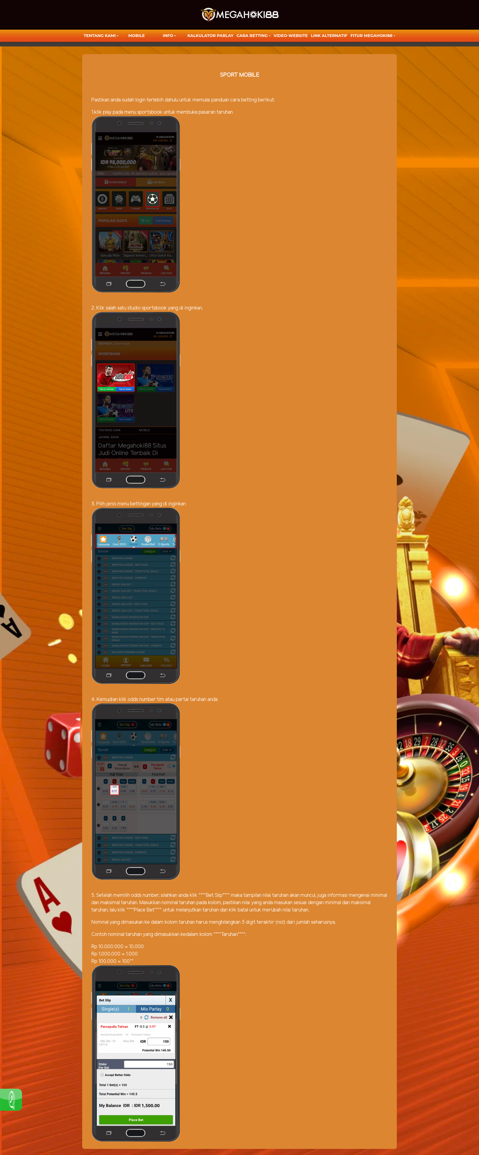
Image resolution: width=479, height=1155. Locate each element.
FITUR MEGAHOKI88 (371, 35)
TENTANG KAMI (100, 35)
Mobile (136, 35)
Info (168, 35)
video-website (291, 35)
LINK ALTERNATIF (329, 35)
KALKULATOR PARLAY (211, 35)
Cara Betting (252, 35)
